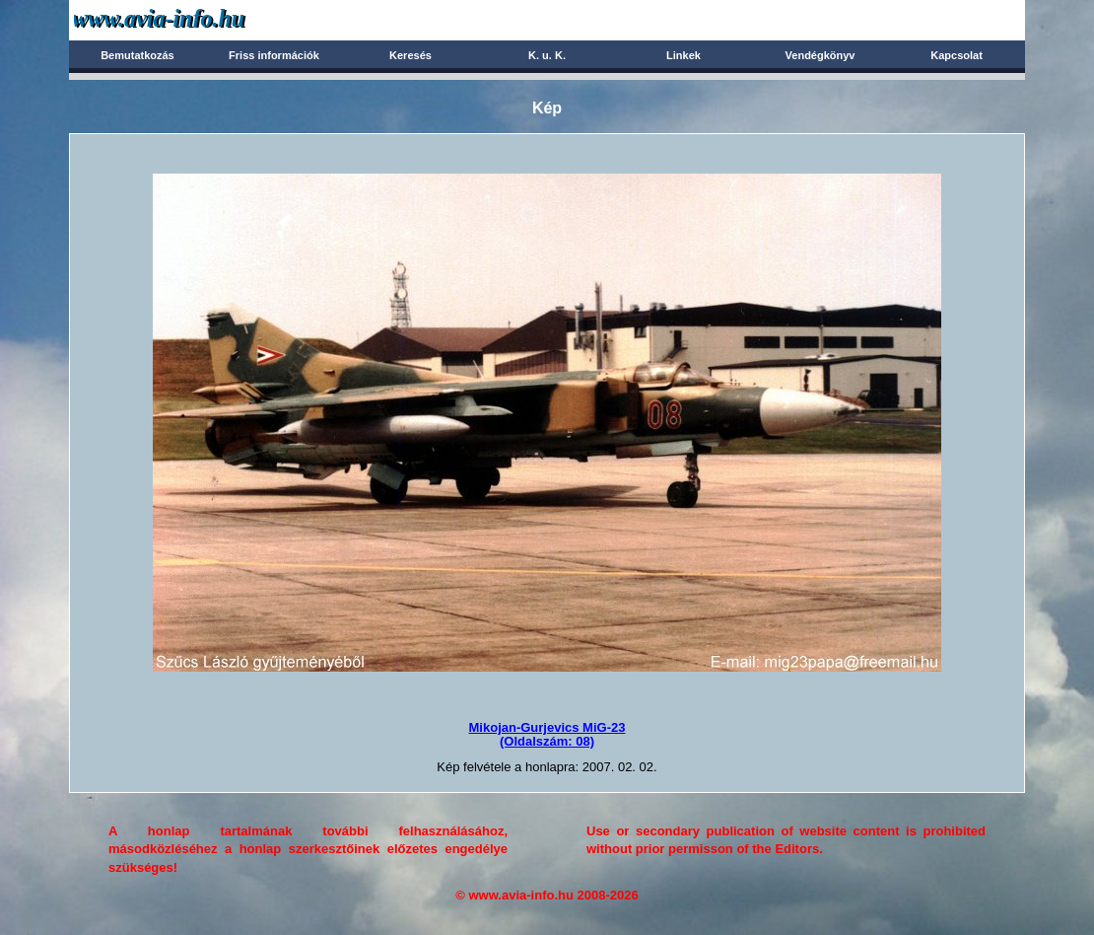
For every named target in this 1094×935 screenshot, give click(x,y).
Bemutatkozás (137, 55)
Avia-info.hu (193, 19)
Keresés (410, 55)
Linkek (683, 55)
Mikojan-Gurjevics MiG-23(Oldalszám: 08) (547, 734)
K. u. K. (547, 55)
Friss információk (274, 55)
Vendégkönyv (820, 55)
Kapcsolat (956, 55)
